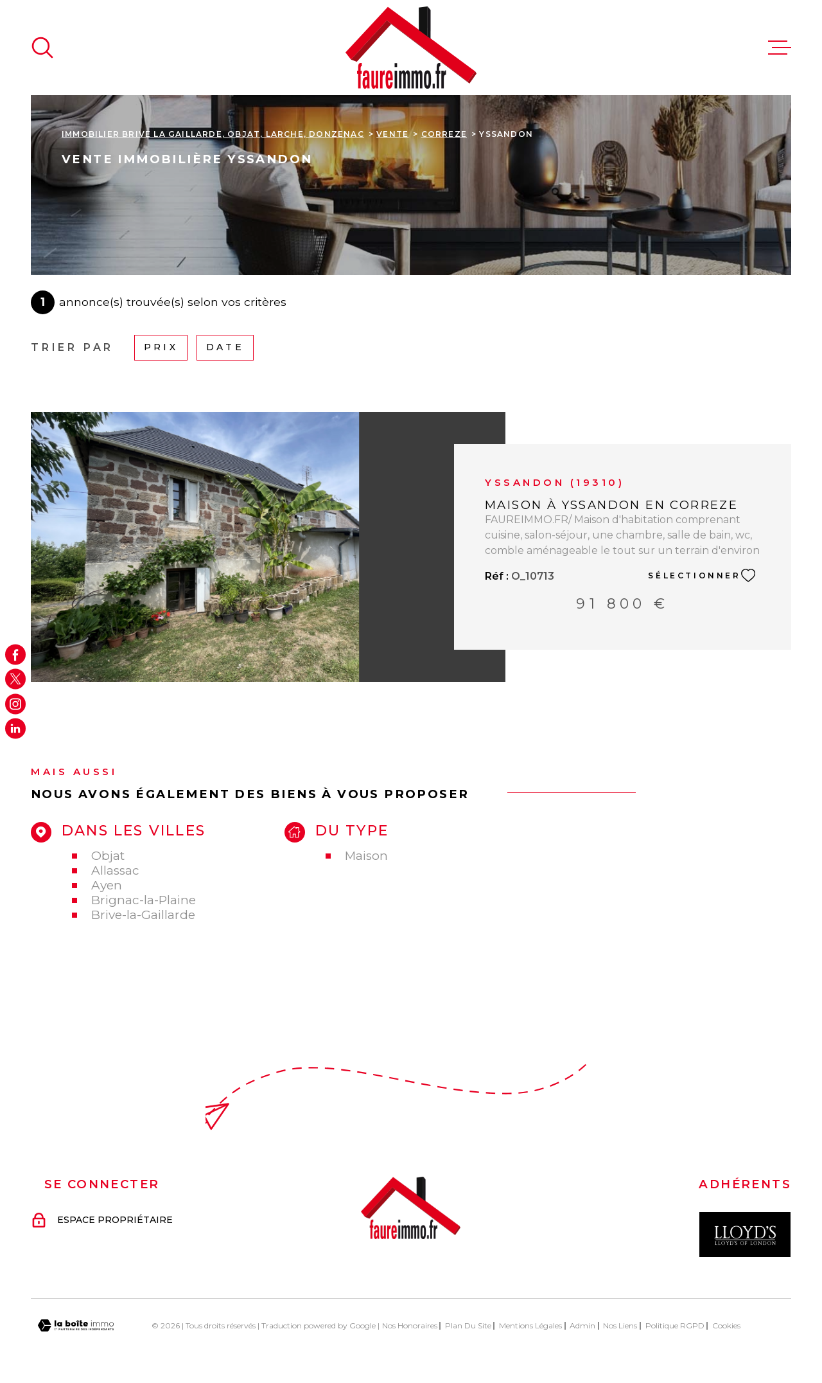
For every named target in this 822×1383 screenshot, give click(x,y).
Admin (582, 1325)
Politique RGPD (674, 1325)
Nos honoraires (409, 1325)
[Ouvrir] (42, 47)
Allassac (115, 870)
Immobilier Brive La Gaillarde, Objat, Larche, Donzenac (213, 134)
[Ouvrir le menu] (779, 47)
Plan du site (468, 1325)
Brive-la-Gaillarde (143, 914)
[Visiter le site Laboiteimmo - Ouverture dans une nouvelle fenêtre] (76, 1325)
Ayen (106, 885)
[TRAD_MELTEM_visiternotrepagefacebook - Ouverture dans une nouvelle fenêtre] (15, 654)
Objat (108, 855)
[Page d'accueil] (411, 47)
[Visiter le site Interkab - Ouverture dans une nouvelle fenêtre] (745, 1234)
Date (225, 347)
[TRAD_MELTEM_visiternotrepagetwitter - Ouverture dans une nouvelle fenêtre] (15, 679)
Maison (366, 855)
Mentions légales (530, 1325)
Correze (444, 134)
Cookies (726, 1326)
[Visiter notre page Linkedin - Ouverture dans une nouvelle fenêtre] (15, 728)
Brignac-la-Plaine (143, 900)
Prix (161, 347)
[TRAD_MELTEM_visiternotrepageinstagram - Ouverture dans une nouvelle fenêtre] (15, 703)
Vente (392, 134)
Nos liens (620, 1325)
